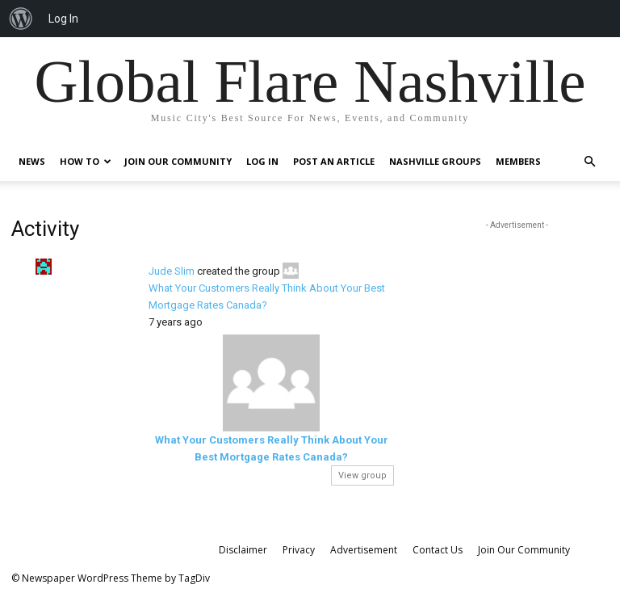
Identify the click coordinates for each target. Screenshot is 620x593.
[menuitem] (21, 18)
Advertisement (363, 550)
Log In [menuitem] (63, 18)
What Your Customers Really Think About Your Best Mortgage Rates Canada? (267, 296)
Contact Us (438, 550)
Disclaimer (243, 550)
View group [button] (362, 475)
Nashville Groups (435, 161)
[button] (589, 162)
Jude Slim (172, 271)
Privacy (299, 550)
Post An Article (334, 161)
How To (85, 161)
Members (518, 161)
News (32, 161)
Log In (262, 161)
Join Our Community (178, 161)
